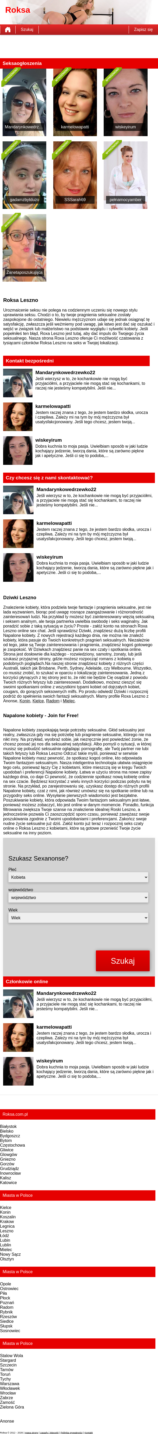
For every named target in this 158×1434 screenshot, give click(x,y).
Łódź (4, 1235)
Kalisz (5, 1178)
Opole (5, 1284)
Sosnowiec (10, 1331)
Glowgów (8, 1154)
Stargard (8, 1360)
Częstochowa (12, 1145)
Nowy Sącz (10, 1254)
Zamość (7, 1402)
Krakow (7, 1221)
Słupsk (6, 1326)
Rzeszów (8, 1316)
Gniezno (8, 1159)
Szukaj (27, 29)
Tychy (5, 1379)
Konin (24, 701)
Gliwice (7, 1150)
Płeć (12, 869)
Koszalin (8, 1217)
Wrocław (8, 1393)
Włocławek (10, 1388)
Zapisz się (143, 29)
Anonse (7, 1421)
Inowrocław (10, 1173)
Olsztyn (7, 1259)
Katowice (8, 1182)
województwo (20, 890)
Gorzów (7, 1164)
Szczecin (8, 1365)
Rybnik (6, 1312)
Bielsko (7, 1131)
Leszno (7, 1231)
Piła (3, 1293)
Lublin (5, 1245)
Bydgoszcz (10, 1136)
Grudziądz (9, 1168)
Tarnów (7, 1369)
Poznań (7, 1302)
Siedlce (7, 1321)
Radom (53, 701)
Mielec (69, 701)
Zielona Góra (12, 1407)
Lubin (5, 1240)
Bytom (6, 1140)
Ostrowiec (9, 1288)
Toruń (5, 1374)
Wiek (13, 910)
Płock (5, 1298)
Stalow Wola (11, 1355)
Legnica (7, 1226)
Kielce (38, 701)
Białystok (8, 1126)
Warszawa (9, 1384)
